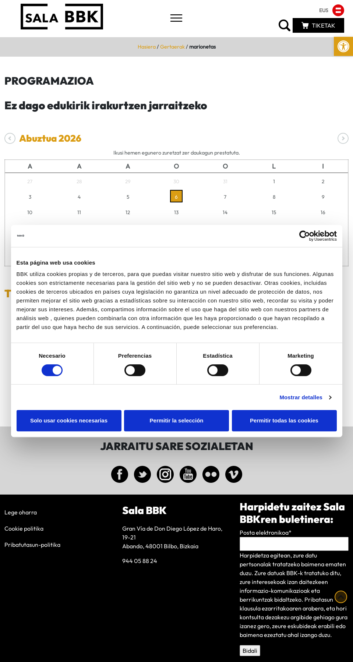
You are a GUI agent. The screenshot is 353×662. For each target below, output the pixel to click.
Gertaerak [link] (172, 46)
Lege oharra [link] (20, 512)
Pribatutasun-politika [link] (32, 544)
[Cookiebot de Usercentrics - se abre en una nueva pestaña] (304, 235)
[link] (343, 46)
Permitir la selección (177, 420)
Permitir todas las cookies (284, 420)
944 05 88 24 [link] (139, 560)
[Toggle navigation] (176, 18)
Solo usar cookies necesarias (68, 420)
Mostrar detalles (300, 397)
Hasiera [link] (147, 46)
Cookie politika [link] (23, 528)
